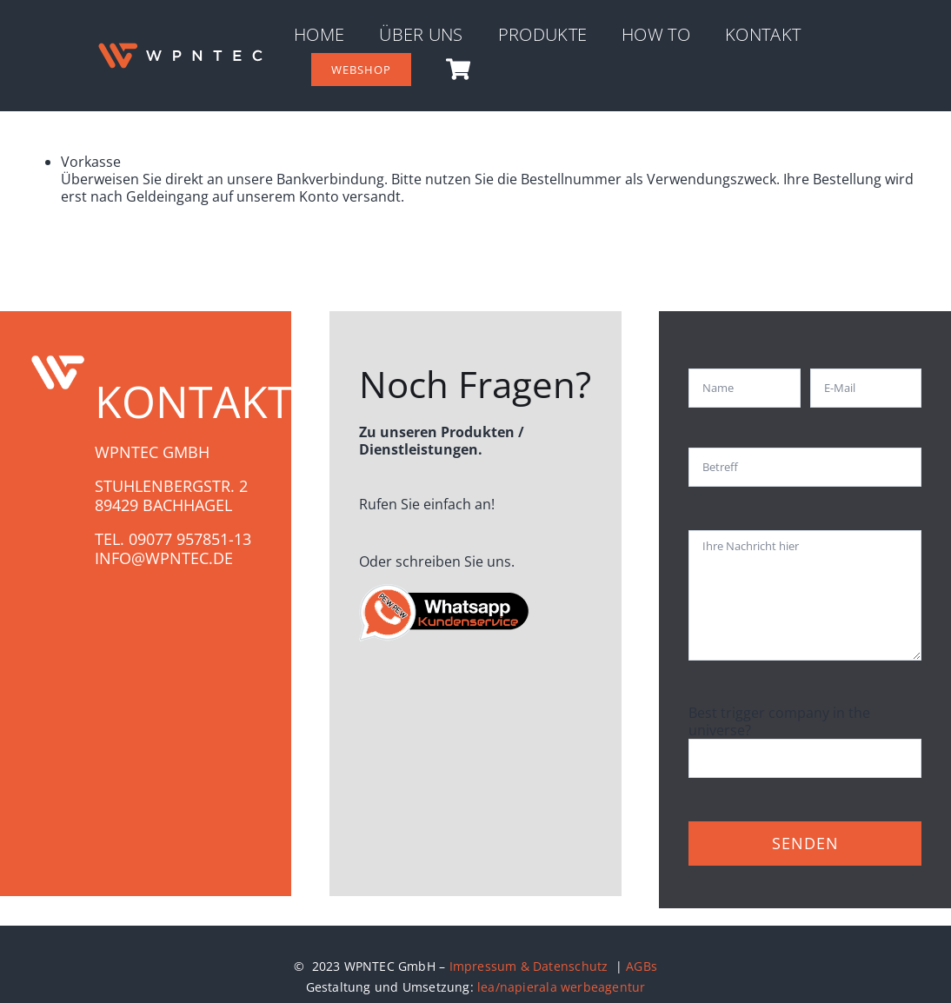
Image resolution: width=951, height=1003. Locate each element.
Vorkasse (91, 161)
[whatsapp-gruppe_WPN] (446, 589)
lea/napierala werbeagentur (561, 987)
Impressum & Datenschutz (530, 966)
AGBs (641, 966)
